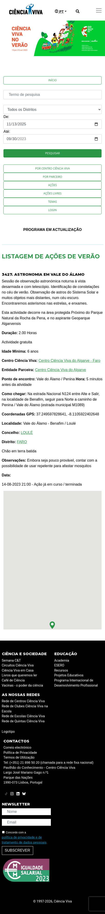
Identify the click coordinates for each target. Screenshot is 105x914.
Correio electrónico (17, 748)
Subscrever (17, 850)
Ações (52, 185)
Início (52, 80)
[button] (52, 625)
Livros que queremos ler (19, 675)
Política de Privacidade (20, 753)
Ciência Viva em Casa (18, 670)
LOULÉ (27, 433)
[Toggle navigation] (99, 10)
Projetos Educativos (69, 675)
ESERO (59, 665)
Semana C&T (11, 661)
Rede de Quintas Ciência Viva (23, 721)
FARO (22, 442)
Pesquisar (52, 153)
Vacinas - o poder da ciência (22, 685)
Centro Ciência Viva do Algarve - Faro (69, 361)
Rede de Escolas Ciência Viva (23, 716)
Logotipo (8, 732)
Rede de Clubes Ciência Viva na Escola (25, 708)
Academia (61, 661)
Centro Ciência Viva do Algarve (60, 370)
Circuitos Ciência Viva (18, 665)
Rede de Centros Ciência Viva (23, 701)
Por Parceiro (52, 177)
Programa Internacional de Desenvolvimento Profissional (76, 682)
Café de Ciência (13, 680)
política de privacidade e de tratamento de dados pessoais (24, 839)
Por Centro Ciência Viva (52, 168)
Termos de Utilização (19, 758)
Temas (52, 202)
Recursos (61, 670)
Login (52, 210)
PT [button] (59, 11)
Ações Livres (52, 193)
